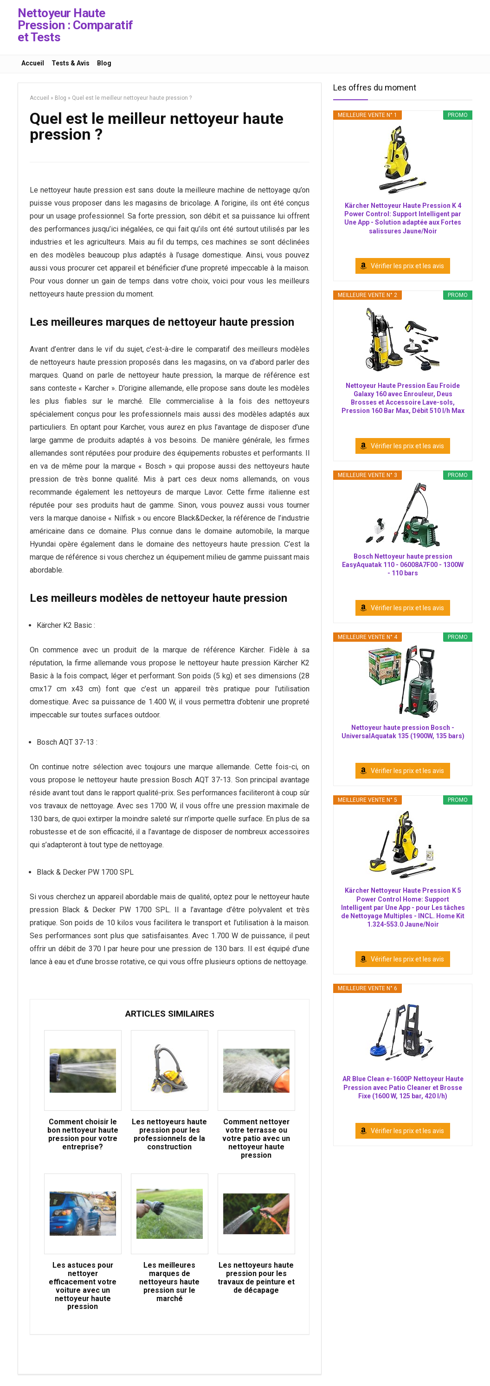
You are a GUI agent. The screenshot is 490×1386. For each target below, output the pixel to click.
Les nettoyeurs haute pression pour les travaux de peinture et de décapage (256, 1279)
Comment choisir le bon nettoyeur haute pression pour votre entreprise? (82, 1135)
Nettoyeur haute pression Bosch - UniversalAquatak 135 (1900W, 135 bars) (403, 732)
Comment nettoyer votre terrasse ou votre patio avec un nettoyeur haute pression (256, 1139)
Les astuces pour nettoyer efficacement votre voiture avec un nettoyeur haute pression (83, 1288)
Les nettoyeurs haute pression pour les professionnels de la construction (169, 1135)
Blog (104, 63)
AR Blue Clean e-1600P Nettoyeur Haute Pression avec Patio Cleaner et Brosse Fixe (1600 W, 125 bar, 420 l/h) (403, 1087)
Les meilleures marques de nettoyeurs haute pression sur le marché (169, 1284)
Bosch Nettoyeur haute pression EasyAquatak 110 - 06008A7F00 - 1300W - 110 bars (403, 565)
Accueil (32, 63)
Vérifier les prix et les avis (407, 266)
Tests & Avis (71, 63)
